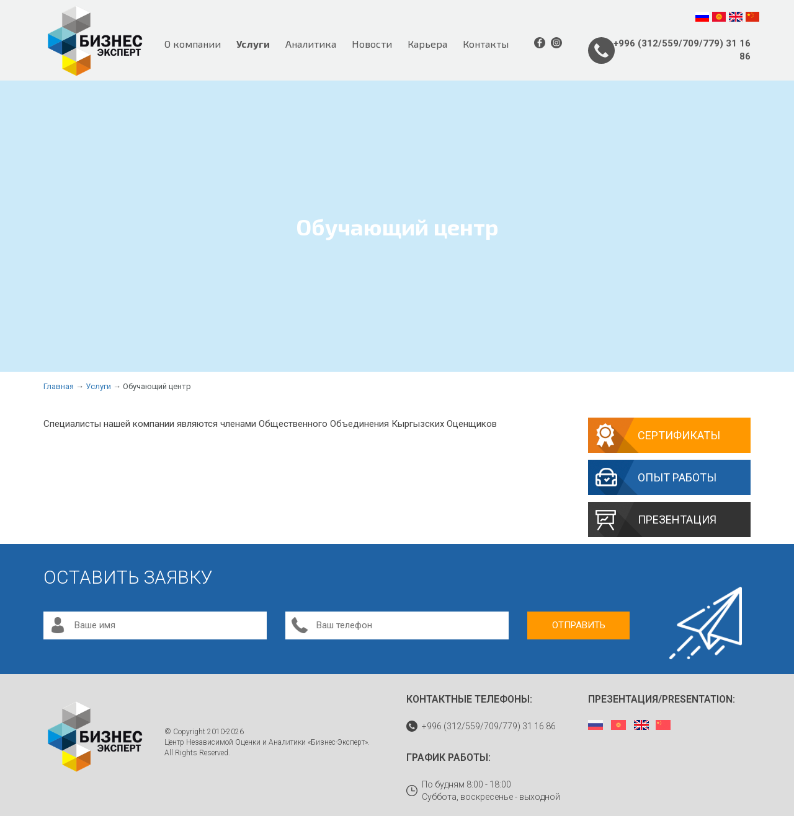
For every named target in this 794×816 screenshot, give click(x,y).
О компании (192, 44)
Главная (58, 386)
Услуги (253, 44)
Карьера (427, 44)
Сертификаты (679, 435)
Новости (372, 44)
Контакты (486, 44)
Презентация (677, 519)
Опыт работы (677, 477)
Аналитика (310, 44)
